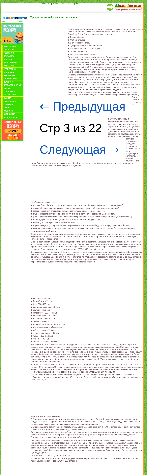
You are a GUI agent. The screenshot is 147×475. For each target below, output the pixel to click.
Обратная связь (43, 4)
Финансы (8, 104)
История (8, 59)
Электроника (10, 117)
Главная (28, 4)
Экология (8, 111)
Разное (7, 88)
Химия (7, 108)
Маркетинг (9, 66)
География (9, 53)
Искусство (9, 56)
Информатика (10, 63)
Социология (10, 92)
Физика (7, 98)
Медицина (9, 72)
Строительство (11, 95)
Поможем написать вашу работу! (66, 4)
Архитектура (10, 47)
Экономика (9, 114)
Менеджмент (10, 75)
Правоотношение (13, 85)
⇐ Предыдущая (82, 106)
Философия (10, 101)
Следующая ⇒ (79, 149)
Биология (9, 50)
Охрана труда (10, 79)
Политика (8, 82)
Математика (10, 69)
